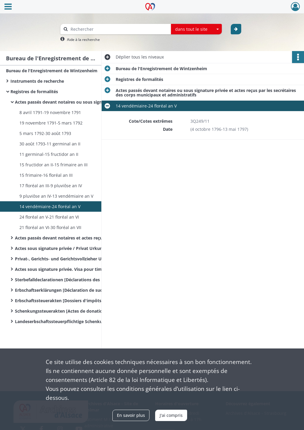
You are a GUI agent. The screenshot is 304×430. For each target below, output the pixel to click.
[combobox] (196, 29)
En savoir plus (131, 415)
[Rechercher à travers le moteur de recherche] (119, 29)
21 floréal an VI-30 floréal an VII (50, 227)
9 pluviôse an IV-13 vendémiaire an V (56, 196)
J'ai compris (171, 415)
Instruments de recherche (37, 81)
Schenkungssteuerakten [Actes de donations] (62, 311)
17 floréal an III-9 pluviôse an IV (50, 185)
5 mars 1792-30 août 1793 (45, 133)
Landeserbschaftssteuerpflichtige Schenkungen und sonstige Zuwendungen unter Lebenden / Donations (75, 321)
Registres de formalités (34, 91)
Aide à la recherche (83, 39)
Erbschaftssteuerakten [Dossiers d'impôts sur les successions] (75, 300)
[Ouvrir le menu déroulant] (8, 7)
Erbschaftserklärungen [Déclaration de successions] (68, 290)
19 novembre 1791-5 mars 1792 (51, 123)
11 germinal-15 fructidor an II (48, 154)
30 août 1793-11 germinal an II (49, 144)
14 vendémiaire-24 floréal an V (49, 206)
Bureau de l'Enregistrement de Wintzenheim (51, 70)
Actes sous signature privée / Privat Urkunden (62, 248)
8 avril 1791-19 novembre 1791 (50, 112)
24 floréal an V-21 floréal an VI (49, 217)
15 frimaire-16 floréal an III (46, 175)
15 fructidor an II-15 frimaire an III (53, 165)
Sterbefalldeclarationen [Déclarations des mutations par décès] (75, 279)
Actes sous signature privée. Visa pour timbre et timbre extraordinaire (75, 269)
